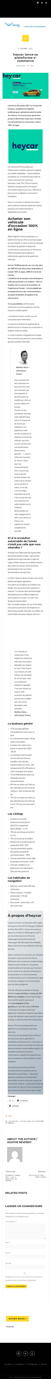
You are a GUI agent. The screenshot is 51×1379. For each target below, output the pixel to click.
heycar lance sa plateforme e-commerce (25, 58)
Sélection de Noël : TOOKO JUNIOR (37, 1176)
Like (31, 66)
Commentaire (10, 1222)
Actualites (20, 66)
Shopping (32, 1364)
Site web (8, 1263)
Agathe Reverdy (19, 1142)
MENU (25, 38)
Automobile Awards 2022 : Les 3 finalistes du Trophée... (12, 1178)
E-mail (8, 1253)
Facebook (10, 1327)
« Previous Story (10, 1171)
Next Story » (42, 1171)
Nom (7, 1243)
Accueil (8, 1364)
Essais (44, 1364)
